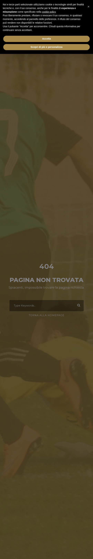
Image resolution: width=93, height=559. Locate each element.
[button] (88, 5)
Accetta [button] (46, 38)
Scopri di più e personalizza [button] (46, 47)
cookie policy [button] (49, 11)
